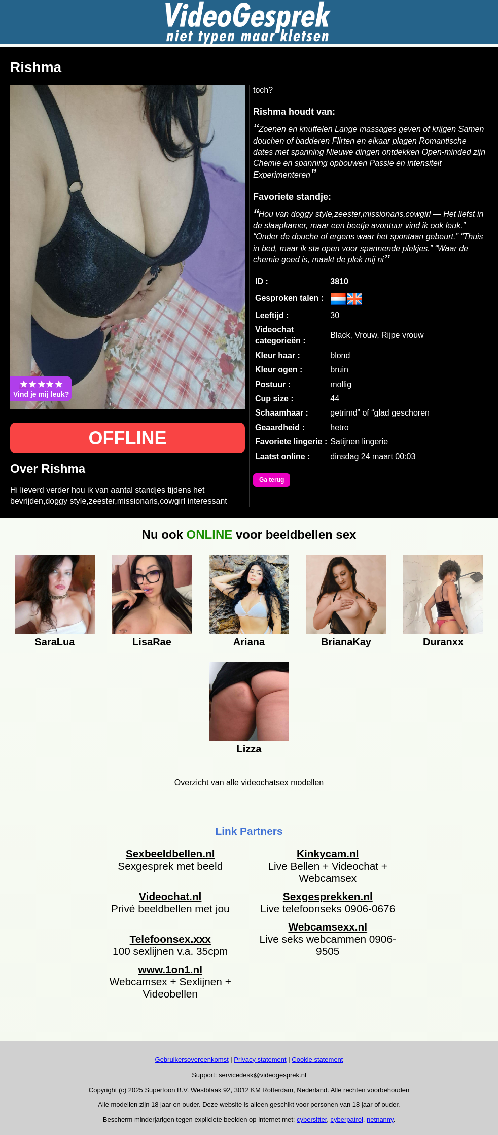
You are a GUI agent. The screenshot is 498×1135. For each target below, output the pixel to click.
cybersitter (312, 1119)
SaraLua (54, 641)
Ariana (249, 641)
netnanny (380, 1119)
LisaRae (151, 641)
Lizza (249, 748)
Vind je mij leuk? (41, 388)
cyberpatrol (347, 1119)
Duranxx (443, 641)
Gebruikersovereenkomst (192, 1059)
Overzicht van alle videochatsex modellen (249, 782)
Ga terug (271, 480)
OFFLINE (128, 438)
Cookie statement (317, 1059)
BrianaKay (346, 641)
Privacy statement (260, 1059)
